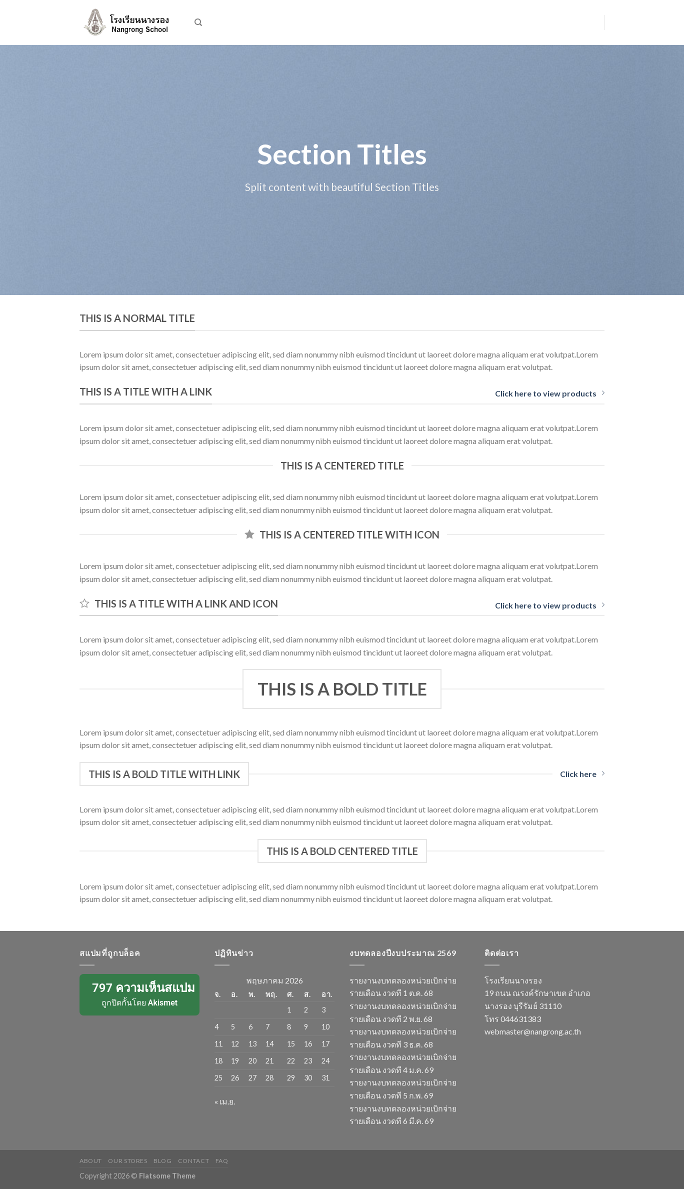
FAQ (222, 1160)
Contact (193, 1160)
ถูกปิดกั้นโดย (140, 994)
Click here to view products (549, 393)
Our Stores (127, 1160)
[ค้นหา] (198, 22)
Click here (582, 773)
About (91, 1160)
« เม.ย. (224, 1101)
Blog (163, 1160)
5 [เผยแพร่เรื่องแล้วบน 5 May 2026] (233, 1026)
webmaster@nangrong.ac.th (532, 1031)
